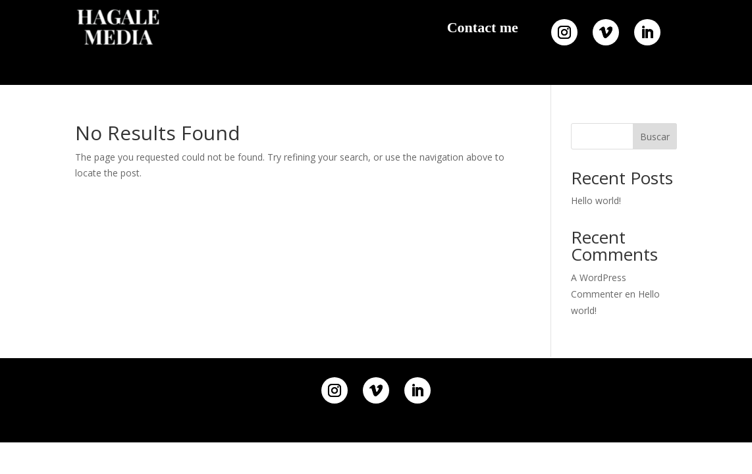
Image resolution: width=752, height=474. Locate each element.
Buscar (655, 136)
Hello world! (596, 200)
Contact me (482, 27)
